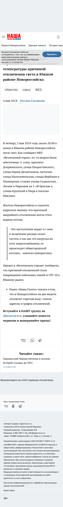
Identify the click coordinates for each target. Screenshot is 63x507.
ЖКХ (38, 89)
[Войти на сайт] (58, 37)
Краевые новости (37, 45)
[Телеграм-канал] (20, 406)
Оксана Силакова (32, 101)
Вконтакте (12, 316)
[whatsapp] (32, 340)
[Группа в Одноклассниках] (13, 406)
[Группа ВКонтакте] (6, 406)
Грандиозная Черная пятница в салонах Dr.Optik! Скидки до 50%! (31, 363)
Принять (52, 54)
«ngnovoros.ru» (25, 423)
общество (11, 89)
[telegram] (41, 340)
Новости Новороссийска (14, 45)
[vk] (23, 340)
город (26, 89)
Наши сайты (9, 490)
